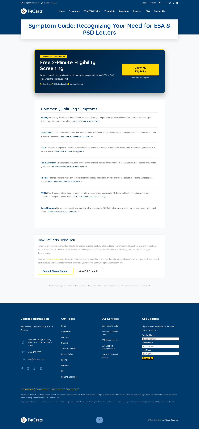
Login (144, 3)
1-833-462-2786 (49, 3)
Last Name (147, 350)
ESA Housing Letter (110, 326)
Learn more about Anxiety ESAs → (86, 121)
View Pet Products (88, 271)
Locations (124, 11)
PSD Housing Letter (110, 340)
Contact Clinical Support (56, 271)
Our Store (65, 337)
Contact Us (159, 11)
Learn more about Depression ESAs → (76, 136)
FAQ (148, 11)
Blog (63, 371)
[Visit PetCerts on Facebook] (166, 3)
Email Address (149, 335)
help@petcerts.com (30, 3)
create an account (54, 259)
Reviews (137, 11)
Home (63, 326)
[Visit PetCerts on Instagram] (170, 3)
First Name (147, 343)
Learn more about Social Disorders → (63, 211)
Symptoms (74, 11)
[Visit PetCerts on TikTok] (173, 3)
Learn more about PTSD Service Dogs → (90, 196)
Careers (64, 343)
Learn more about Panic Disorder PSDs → (69, 166)
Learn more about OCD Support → (69, 151)
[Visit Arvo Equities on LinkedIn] (177, 3)
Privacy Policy (67, 354)
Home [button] (62, 11)
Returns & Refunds (69, 377)
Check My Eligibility (140, 69)
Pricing (64, 360)
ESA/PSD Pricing (92, 11)
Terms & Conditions (69, 348)
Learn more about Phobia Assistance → (65, 181)
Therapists (109, 11)
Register (152, 3)
